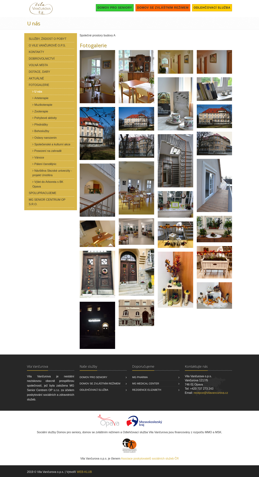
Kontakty (36, 52)
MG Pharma (140, 377)
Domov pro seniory (114, 7)
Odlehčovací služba (212, 7)
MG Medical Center (145, 383)
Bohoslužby (41, 131)
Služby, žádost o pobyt (47, 38)
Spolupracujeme (42, 193)
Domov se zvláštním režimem (162, 7)
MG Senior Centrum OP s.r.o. (47, 202)
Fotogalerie (39, 84)
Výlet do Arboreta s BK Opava (47, 184)
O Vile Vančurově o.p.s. (47, 45)
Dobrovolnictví (41, 58)
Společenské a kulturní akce (52, 144)
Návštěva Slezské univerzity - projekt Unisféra (52, 173)
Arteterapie (41, 98)
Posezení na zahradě (48, 150)
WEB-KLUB (84, 471)
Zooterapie (41, 111)
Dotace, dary (39, 71)
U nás (38, 91)
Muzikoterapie (43, 104)
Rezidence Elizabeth (146, 389)
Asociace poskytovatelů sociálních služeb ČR (150, 458)
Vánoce (39, 157)
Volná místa (38, 65)
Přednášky (41, 124)
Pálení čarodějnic (45, 164)
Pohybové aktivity (45, 117)
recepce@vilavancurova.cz (211, 392)
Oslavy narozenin (45, 137)
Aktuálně (36, 78)
